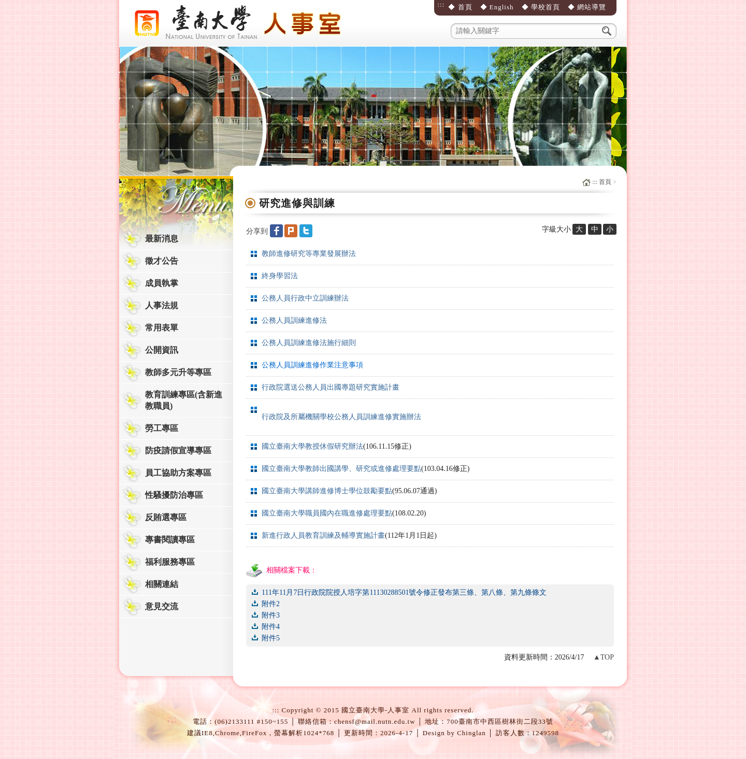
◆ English (497, 7)
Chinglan (471, 733)
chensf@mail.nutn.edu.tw (374, 721)
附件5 (271, 638)
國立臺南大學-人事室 (241, 23)
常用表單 (161, 327)
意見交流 (161, 606)
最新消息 (161, 238)
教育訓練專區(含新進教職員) (183, 400)
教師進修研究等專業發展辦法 (309, 253)
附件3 (271, 615)
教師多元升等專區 (178, 372)
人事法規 (161, 305)
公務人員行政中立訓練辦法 (305, 298)
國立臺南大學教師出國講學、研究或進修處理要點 (341, 468)
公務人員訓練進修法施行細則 (309, 343)
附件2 (271, 604)
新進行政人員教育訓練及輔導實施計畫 (323, 535)
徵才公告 (161, 260)
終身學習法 (280, 276)
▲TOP (603, 657)
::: (440, 4)
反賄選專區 (166, 517)
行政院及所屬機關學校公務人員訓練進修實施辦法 (341, 417)
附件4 (271, 627)
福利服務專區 (170, 561)
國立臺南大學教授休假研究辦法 (312, 446)
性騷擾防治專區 (174, 495)
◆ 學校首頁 (541, 7)
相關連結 (161, 584)
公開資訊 (161, 350)
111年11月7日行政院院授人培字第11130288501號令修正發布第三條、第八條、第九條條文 (404, 592)
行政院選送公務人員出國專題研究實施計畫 (330, 387)
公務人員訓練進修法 (294, 320)
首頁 (605, 181)
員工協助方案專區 (178, 472)
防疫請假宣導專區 (178, 450)
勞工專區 (161, 428)
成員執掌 (161, 283)
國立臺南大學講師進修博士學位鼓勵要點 (327, 491)
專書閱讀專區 (170, 539)
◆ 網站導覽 (587, 7)
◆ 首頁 (460, 7)
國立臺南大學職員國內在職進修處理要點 (327, 513)
